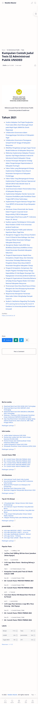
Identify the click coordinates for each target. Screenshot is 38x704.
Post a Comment (19, 351)
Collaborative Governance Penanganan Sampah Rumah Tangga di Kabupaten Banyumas (18, 142)
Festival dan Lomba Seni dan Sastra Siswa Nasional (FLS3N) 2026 (17, 438)
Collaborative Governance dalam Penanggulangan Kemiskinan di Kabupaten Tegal (20, 135)
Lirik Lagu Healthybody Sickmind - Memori (17, 534)
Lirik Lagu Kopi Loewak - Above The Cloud (17, 538)
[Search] (35, 2)
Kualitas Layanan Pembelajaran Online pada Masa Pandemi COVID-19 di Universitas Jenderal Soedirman (20, 224)
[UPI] (27, 639)
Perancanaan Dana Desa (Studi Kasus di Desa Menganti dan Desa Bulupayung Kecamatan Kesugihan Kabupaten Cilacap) (20, 288)
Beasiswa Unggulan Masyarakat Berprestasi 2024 (19, 490)
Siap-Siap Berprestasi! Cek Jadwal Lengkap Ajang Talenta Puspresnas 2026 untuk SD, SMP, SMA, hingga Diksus (19, 420)
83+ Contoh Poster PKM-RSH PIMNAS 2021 (19, 581)
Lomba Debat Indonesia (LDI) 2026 (15, 435)
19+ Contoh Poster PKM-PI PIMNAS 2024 (16, 466)
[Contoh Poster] (16, 578)
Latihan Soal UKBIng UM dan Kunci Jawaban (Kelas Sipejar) (20, 554)
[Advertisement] (19, 26)
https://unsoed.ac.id (8, 315)
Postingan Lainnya (8, 425)
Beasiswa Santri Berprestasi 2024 (14, 488)
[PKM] (23, 578)
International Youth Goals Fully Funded (16, 479)
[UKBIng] (14, 550)
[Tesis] (23, 569)
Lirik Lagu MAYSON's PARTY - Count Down (17, 530)
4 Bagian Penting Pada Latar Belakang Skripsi (18, 517)
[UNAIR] (10, 635)
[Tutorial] (13, 592)
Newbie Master (10, 3)
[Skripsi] (10, 631)
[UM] (19, 550)
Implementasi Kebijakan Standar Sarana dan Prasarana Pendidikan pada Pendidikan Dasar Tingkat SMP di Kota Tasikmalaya (21, 196)
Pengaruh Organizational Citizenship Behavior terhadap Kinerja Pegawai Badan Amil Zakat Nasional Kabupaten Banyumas (21, 280)
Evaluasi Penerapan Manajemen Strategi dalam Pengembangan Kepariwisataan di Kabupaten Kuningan (19, 163)
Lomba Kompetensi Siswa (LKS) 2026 (15, 444)
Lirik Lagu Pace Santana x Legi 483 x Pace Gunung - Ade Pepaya (19, 605)
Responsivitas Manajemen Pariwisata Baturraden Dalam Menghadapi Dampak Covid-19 (19, 296)
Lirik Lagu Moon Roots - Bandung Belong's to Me (19, 563)
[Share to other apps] (27, 340)
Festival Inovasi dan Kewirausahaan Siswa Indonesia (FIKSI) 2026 (17, 441)
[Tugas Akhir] (10, 639)
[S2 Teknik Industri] (16, 569)
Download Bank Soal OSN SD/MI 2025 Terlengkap (20, 406)
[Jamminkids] (14, 560)
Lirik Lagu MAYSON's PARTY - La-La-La (16, 532)
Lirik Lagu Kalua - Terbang (12, 536)
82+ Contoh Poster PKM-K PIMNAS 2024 (18, 620)
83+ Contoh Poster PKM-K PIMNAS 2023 (18, 613)
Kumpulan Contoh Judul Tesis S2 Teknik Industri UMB (18, 573)
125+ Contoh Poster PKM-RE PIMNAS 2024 (17, 463)
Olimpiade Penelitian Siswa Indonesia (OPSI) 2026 (20, 446)
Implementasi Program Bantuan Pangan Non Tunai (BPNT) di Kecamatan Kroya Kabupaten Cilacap (20, 204)
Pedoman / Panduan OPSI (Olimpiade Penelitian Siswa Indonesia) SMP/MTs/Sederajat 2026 (19, 416)
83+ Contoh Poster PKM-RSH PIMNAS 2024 (17, 461)
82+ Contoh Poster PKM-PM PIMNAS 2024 (17, 464)
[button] (31, 2)
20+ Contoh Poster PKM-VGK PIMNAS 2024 (17, 459)
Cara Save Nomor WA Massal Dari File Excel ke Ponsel (19, 596)
